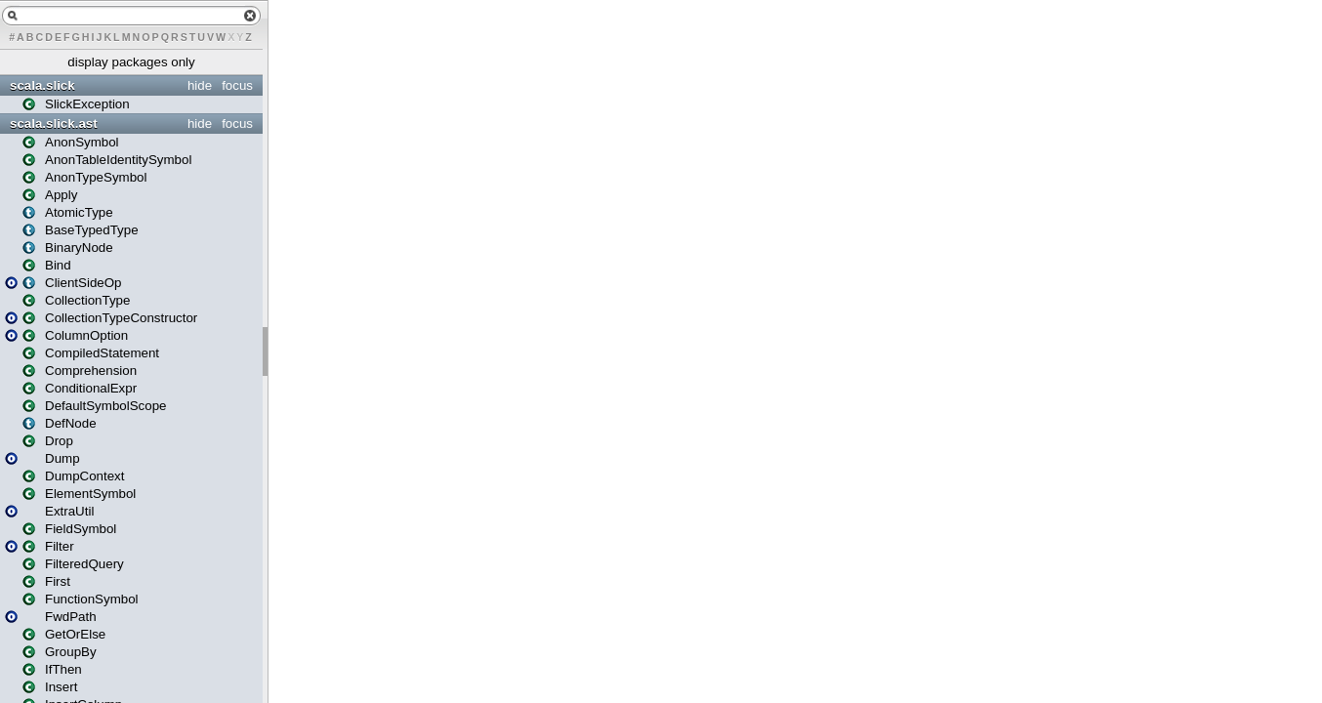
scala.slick (42, 85)
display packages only (130, 62)
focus (237, 85)
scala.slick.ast (54, 123)
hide (199, 85)
